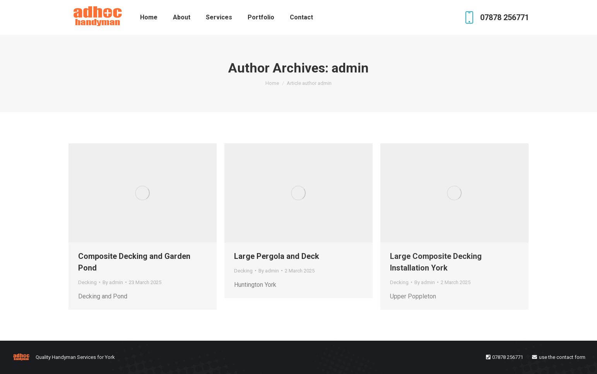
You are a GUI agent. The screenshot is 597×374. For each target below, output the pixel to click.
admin (350, 68)
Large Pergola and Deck (276, 256)
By (113, 282)
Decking (87, 282)
